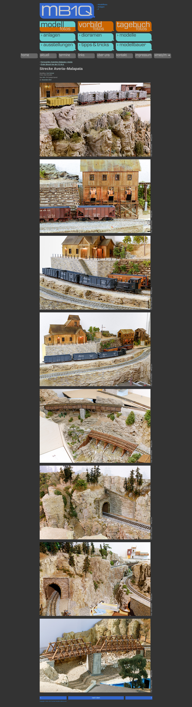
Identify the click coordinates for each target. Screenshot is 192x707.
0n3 (44, 77)
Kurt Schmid (50, 73)
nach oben (96, 698)
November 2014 (46, 80)
